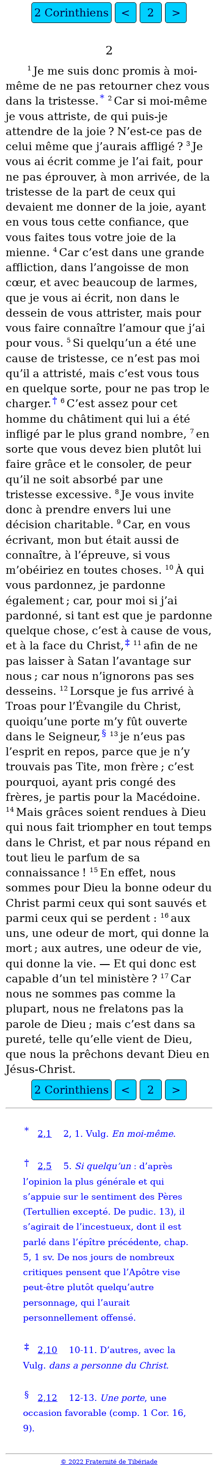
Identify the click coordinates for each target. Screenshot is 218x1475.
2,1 (45, 1134)
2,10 (47, 1350)
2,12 (47, 1398)
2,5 (45, 1166)
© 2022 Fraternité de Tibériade (109, 1461)
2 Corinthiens (71, 13)
